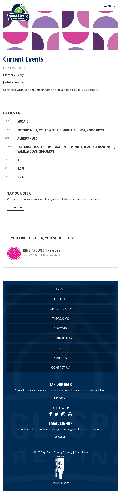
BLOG (60, 348)
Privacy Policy (81, 452)
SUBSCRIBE (60, 436)
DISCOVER (60, 328)
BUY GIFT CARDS (60, 309)
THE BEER (60, 299)
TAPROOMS (60, 318)
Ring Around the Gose (41, 250)
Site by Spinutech (60, 482)
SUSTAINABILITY (60, 338)
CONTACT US (16, 207)
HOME (60, 289)
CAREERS (60, 358)
